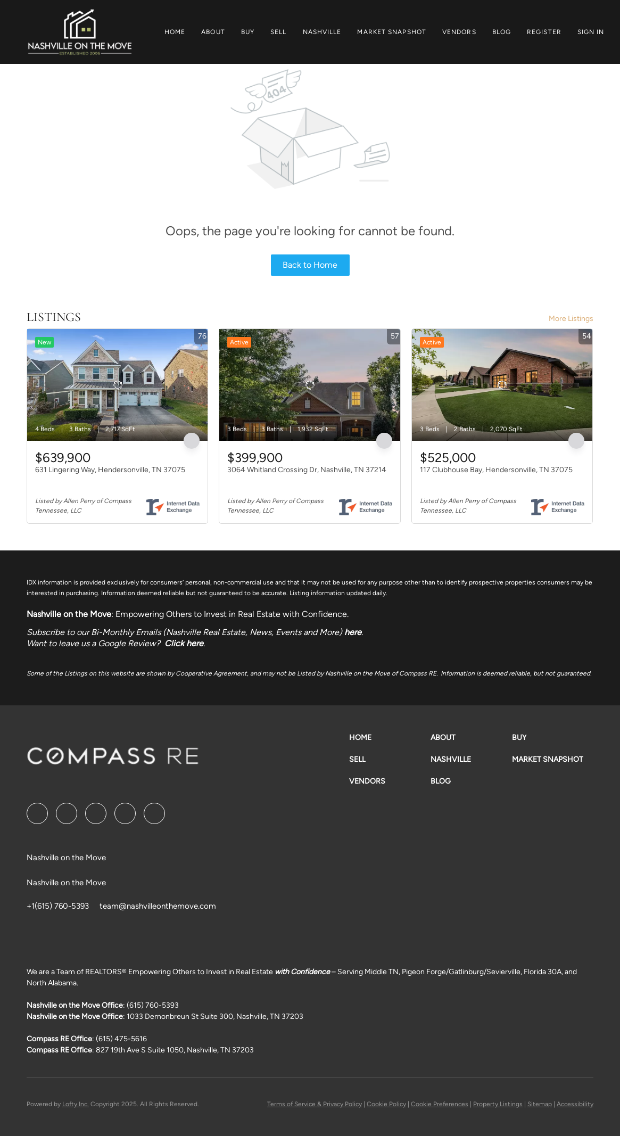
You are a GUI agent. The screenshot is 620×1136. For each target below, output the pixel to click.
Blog (501, 32)
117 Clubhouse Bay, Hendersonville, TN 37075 (496, 469)
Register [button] (544, 32)
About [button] (213, 32)
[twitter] (95, 813)
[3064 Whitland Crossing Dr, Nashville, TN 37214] (309, 385)
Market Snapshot (391, 32)
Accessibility (575, 1104)
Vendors (459, 32)
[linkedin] (66, 813)
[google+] (154, 813)
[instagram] (125, 813)
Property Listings (498, 1104)
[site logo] (113, 759)
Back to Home (310, 265)
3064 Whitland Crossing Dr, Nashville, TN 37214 (306, 469)
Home (174, 32)
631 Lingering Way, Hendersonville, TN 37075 (110, 469)
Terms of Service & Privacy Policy (314, 1104)
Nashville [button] (322, 32)
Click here (183, 643)
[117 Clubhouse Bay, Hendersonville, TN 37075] (502, 385)
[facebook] (37, 813)
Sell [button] (278, 32)
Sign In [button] (591, 32)
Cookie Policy (386, 1104)
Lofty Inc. (75, 1104)
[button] (80, 32)
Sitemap (539, 1104)
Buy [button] (247, 32)
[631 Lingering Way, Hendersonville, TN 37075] (117, 385)
